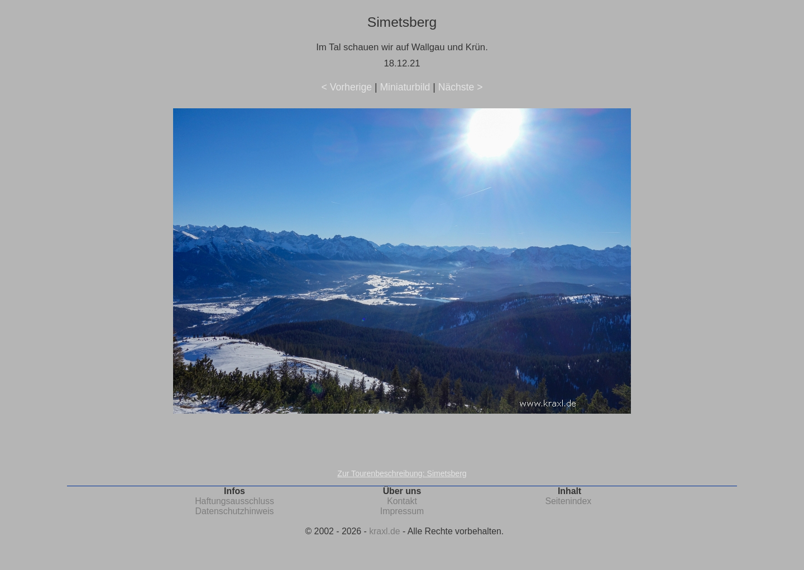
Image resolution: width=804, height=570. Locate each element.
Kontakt (402, 501)
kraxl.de (384, 531)
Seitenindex (568, 501)
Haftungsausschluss (234, 501)
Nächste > (460, 87)
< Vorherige (347, 87)
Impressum (402, 511)
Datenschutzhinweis (234, 511)
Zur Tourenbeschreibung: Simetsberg (401, 473)
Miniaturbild (405, 87)
